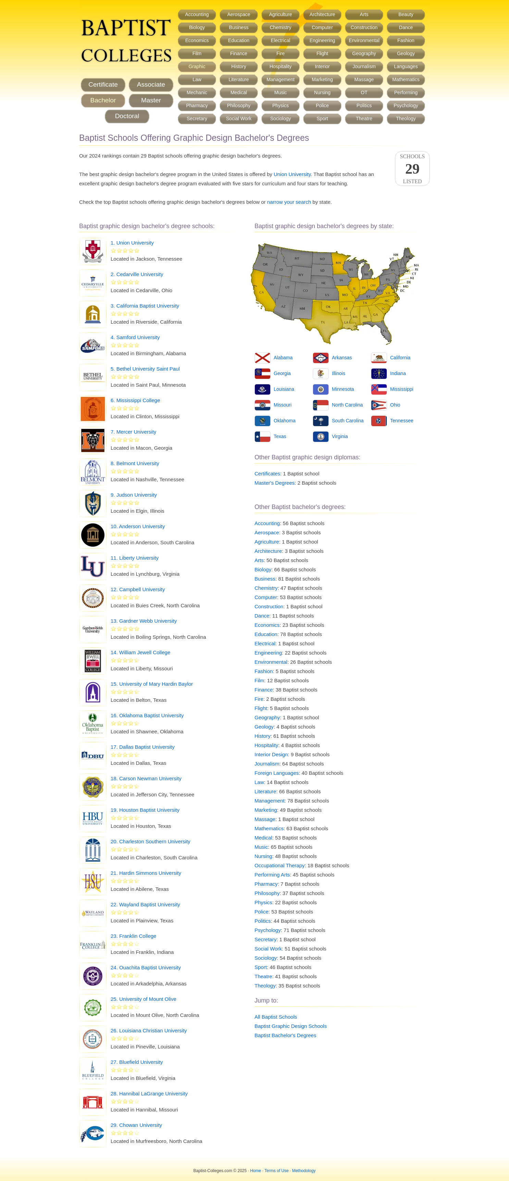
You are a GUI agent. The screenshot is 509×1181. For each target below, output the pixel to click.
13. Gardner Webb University (144, 621)
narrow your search (289, 202)
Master (151, 100)
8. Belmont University (135, 463)
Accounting (197, 14)
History (238, 66)
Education (238, 40)
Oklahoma (285, 420)
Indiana (398, 373)
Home (255, 1170)
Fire (280, 53)
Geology (406, 53)
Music (280, 92)
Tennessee (401, 420)
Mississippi (401, 389)
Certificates (267, 473)
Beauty (405, 14)
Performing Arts (272, 875)
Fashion (405, 40)
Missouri (282, 405)
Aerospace (238, 14)
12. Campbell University (138, 589)
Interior (322, 66)
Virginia (340, 436)
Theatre (364, 118)
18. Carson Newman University (146, 778)
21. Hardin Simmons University (146, 873)
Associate (151, 84)
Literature (238, 79)
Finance (238, 53)
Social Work (238, 118)
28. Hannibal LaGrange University (149, 1093)
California (400, 357)
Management (280, 79)
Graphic (196, 66)
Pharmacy (197, 105)
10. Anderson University (138, 526)
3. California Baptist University (145, 306)
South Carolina (348, 420)
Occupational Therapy (280, 865)
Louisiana (284, 389)
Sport (322, 118)
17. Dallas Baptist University (143, 747)
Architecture (322, 14)
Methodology (304, 1170)
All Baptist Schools (276, 1017)
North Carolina (347, 405)
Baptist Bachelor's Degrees (285, 1035)
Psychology (406, 105)
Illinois (338, 373)
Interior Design (271, 754)
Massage (364, 79)
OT (364, 92)
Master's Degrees (275, 483)
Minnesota (343, 389)
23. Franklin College (133, 936)
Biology (197, 27)
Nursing (322, 92)
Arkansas (342, 357)
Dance (406, 27)
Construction (364, 27)
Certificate (103, 84)
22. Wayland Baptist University (145, 904)
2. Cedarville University (137, 274)
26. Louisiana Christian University (149, 1030)
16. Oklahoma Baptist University (147, 715)
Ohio (395, 405)
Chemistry (280, 27)
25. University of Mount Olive (143, 999)
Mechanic (197, 92)
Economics (197, 40)
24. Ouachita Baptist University (146, 967)
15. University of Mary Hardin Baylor (152, 684)
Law (197, 79)
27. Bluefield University (137, 1062)
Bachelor (103, 100)
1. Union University (132, 243)
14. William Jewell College (140, 652)
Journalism (364, 66)
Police (322, 105)
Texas (280, 436)
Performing (406, 92)
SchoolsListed (412, 168)
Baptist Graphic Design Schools (291, 1026)
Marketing (322, 79)
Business (239, 27)
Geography (364, 53)
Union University (292, 174)
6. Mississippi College (135, 400)
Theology (406, 118)
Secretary (197, 118)
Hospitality (281, 66)
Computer (322, 27)
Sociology (280, 118)
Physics (280, 105)
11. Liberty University (135, 558)
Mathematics (405, 79)
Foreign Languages (277, 773)
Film (197, 53)
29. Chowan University (136, 1125)
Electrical (280, 40)
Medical (239, 92)
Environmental (364, 40)
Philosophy (239, 105)
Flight (322, 53)
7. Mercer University (133, 432)
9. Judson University (134, 495)
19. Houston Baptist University (145, 810)
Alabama (283, 357)
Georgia (282, 373)
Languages (406, 66)
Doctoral (127, 116)
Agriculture (280, 14)
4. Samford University (135, 337)
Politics (364, 105)
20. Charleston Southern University (150, 841)
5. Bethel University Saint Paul (145, 369)
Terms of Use (276, 1170)
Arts (364, 14)
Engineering (322, 40)
